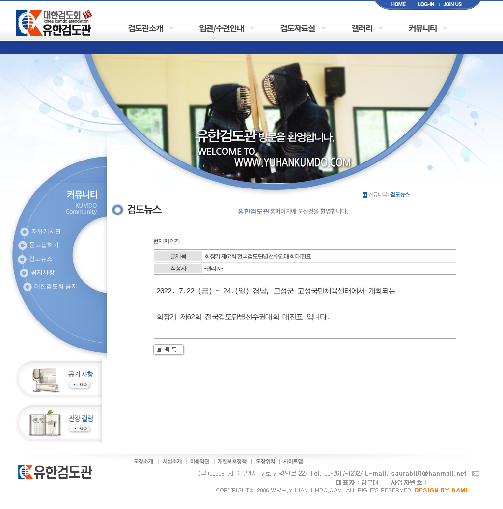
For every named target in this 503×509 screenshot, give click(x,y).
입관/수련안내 (221, 28)
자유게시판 (46, 231)
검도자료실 (297, 28)
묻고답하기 (44, 244)
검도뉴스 (41, 258)
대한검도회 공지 (55, 286)
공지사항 (43, 272)
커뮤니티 (423, 28)
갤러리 (361, 28)
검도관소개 (145, 28)
